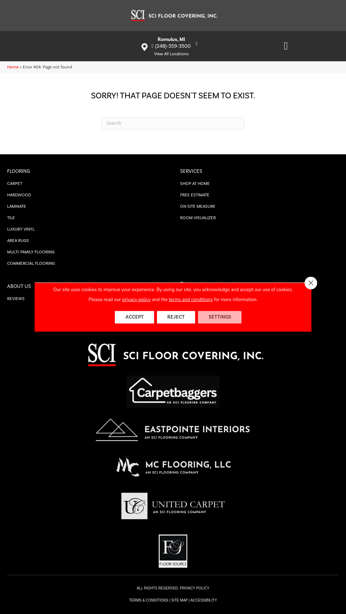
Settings (220, 317)
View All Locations (171, 54)
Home (13, 67)
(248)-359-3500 (173, 46)
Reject (176, 317)
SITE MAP (179, 600)
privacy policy (136, 299)
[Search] (173, 123)
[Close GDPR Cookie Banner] (310, 283)
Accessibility (203, 600)
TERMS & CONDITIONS (148, 600)
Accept (134, 317)
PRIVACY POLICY (194, 588)
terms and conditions (191, 299)
